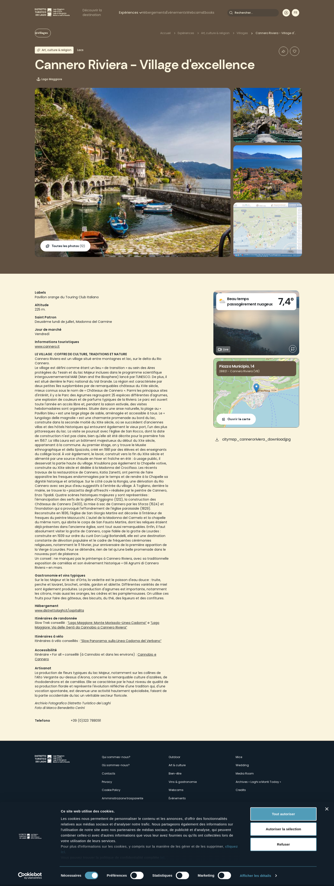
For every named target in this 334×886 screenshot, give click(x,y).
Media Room (245, 773)
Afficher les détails (255, 877)
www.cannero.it (47, 346)
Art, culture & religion (215, 33)
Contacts (108, 773)
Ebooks (208, 12)
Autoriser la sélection (283, 830)
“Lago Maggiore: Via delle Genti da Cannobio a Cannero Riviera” (97, 625)
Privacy (107, 782)
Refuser (283, 846)
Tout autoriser (283, 815)
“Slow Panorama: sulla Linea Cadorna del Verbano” (120, 640)
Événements (176, 12)
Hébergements (154, 12)
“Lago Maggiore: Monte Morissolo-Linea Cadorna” (107, 622)
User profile (286, 12)
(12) (68, 246)
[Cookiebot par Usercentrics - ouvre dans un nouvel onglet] (30, 876)
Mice (239, 757)
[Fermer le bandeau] (326, 810)
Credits (241, 790)
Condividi (283, 51)
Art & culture (177, 765)
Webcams (194, 12)
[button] (256, 388)
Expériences (128, 12)
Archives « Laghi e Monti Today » (258, 782)
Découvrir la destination (92, 12)
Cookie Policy (111, 790)
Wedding (242, 765)
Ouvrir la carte (239, 419)
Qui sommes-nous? (116, 757)
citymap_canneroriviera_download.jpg (256, 439)
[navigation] (295, 12)
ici (162, 859)
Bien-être (175, 773)
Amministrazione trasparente (122, 798)
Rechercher (231, 12)
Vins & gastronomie (183, 782)
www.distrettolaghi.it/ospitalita (59, 610)
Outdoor (174, 757)
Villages (48, 33)
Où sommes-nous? (116, 765)
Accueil (165, 33)
